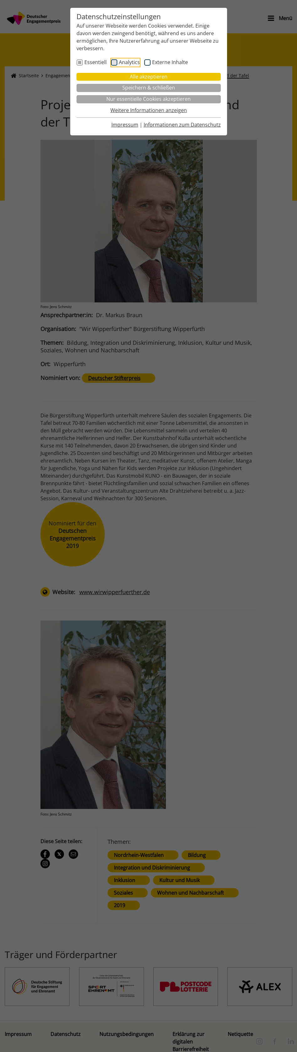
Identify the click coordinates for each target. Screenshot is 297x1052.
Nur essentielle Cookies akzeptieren (148, 98)
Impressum (124, 124)
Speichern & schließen (148, 87)
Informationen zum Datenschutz (182, 124)
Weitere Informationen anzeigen (148, 110)
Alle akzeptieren (148, 76)
